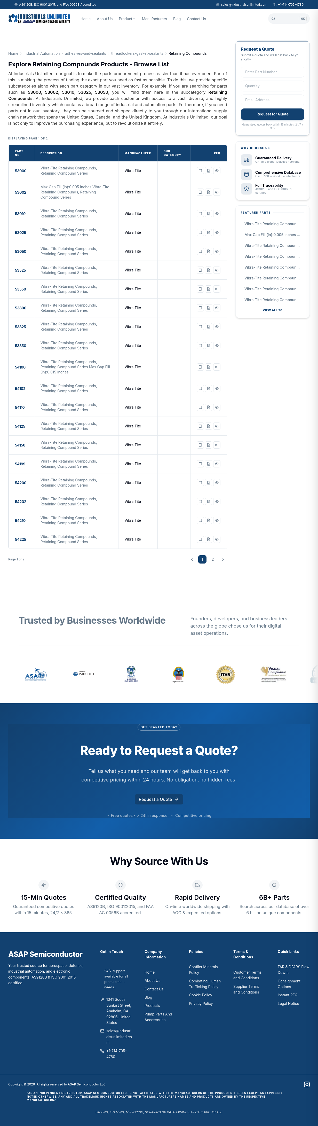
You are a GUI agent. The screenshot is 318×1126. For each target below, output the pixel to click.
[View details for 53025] (216, 232)
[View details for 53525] (216, 270)
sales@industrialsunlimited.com (241, 4)
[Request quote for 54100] (208, 367)
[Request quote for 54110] (208, 407)
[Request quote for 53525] (208, 270)
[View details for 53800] (216, 307)
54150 (20, 445)
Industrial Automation (41, 53)
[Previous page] (192, 559)
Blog (177, 19)
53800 (20, 308)
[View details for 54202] (216, 501)
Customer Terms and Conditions (247, 975)
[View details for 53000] (216, 170)
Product (127, 19)
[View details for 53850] (216, 345)
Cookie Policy (200, 995)
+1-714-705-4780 (288, 4)
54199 (20, 464)
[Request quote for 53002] (208, 192)
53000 (20, 171)
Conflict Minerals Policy (203, 970)
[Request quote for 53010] (208, 213)
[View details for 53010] (216, 213)
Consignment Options (289, 984)
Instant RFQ (288, 995)
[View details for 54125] (216, 426)
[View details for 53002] (216, 192)
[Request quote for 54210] (208, 520)
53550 (20, 289)
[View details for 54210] (216, 520)
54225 (20, 539)
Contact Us (196, 19)
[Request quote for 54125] (208, 426)
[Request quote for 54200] (208, 482)
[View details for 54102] (216, 388)
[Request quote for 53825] (208, 326)
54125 (20, 426)
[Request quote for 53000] (208, 170)
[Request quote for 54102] (208, 388)
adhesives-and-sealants (85, 53)
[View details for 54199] (216, 463)
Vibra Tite (133, 170)
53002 (20, 192)
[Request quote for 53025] (208, 232)
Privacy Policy (201, 1003)
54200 (20, 483)
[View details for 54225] (216, 539)
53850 (20, 345)
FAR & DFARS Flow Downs (293, 970)
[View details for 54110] (216, 407)
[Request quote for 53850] (208, 345)
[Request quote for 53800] (208, 307)
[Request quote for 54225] (208, 539)
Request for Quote (273, 114)
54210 (20, 520)
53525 (20, 270)
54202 (20, 501)
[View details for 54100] (216, 367)
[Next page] (223, 559)
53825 (20, 327)
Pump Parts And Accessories (158, 1017)
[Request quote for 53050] (208, 251)
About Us (105, 19)
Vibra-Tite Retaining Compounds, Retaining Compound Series (274, 224)
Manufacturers (154, 19)
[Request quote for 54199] (208, 463)
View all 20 (272, 310)
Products (152, 1005)
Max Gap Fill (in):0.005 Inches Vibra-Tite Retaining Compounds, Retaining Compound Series (274, 234)
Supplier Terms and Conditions (246, 989)
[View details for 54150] (216, 445)
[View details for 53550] (216, 289)
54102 (20, 388)
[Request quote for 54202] (208, 501)
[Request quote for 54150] (208, 445)
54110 (20, 407)
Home (86, 19)
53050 (20, 251)
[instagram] (307, 1084)
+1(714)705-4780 (116, 1054)
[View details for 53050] (216, 251)
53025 (20, 232)
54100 (20, 367)
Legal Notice (288, 1003)
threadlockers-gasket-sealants (137, 53)
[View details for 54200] (216, 482)
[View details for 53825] (216, 326)
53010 (20, 214)
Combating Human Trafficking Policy (205, 984)
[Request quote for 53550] (208, 289)
